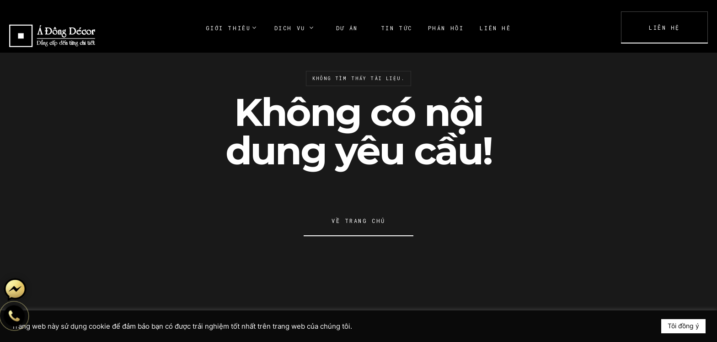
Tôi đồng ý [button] (683, 326)
